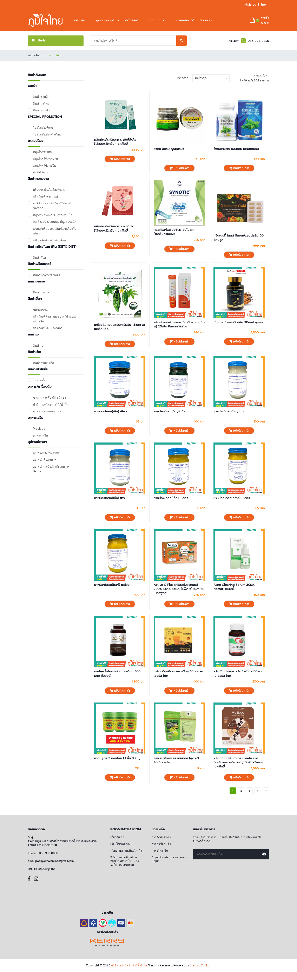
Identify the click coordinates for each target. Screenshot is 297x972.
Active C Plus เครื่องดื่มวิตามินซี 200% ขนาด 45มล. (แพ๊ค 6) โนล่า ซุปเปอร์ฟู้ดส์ (179, 589)
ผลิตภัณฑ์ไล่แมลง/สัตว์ (47, 328)
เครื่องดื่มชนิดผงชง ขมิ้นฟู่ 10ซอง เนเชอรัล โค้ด (178, 673)
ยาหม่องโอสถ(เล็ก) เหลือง (171, 498)
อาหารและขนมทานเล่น (48, 411)
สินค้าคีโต (39, 257)
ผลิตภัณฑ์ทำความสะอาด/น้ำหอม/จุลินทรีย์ (55, 319)
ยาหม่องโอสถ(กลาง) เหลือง (231, 498)
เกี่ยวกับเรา (157, 20)
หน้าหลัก (79, 20)
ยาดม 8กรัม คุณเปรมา (169, 149)
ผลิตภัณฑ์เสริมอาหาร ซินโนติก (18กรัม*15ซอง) (174, 232)
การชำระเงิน (160, 850)
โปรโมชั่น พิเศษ (43, 127)
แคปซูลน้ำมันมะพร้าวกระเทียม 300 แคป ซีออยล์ (117, 673)
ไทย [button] (265, 4)
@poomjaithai (47, 869)
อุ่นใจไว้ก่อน (40, 172)
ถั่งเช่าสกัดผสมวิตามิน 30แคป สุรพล (238, 322)
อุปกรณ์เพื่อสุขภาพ (44, 459)
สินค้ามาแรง (36, 282)
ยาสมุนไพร (35, 141)
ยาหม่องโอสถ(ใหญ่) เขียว (170, 411)
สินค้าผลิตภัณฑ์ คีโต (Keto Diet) (52, 247)
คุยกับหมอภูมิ (105, 20)
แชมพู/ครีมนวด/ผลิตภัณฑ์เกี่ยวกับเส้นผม (54, 231)
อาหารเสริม (35, 418)
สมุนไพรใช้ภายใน (44, 165)
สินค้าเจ (33, 335)
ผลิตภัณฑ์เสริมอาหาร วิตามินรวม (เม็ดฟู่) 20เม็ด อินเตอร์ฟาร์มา (179, 324)
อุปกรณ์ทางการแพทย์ (46, 453)
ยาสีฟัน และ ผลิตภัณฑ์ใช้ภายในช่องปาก (53, 206)
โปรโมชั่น (39, 380)
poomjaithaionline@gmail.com (54, 861)
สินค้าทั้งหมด (37, 75)
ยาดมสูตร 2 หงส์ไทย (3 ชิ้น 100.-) (117, 758)
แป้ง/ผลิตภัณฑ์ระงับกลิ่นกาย (51, 240)
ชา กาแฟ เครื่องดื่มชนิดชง (49, 397)
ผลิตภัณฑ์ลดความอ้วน (47, 196)
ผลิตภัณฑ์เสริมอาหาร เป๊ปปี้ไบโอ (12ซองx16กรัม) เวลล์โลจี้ (115, 142)
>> (266, 790)
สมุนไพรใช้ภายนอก (45, 159)
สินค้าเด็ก (34, 352)
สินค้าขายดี (40, 97)
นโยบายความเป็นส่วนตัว (126, 850)
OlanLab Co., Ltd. (200, 965)
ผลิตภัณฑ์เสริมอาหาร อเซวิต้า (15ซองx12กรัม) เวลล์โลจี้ (113, 228)
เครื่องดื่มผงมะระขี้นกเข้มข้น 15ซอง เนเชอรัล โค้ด (119, 327)
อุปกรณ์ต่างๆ (37, 442)
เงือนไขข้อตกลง (120, 844)
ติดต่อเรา (206, 20)
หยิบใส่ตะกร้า (120, 159)
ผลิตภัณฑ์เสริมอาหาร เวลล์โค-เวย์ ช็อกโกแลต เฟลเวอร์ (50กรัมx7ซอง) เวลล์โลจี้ (238, 762)
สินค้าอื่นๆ (35, 299)
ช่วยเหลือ (182, 20)
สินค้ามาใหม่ (41, 103)
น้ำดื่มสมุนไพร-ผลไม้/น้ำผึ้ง (50, 404)
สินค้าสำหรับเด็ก (43, 363)
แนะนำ (32, 86)
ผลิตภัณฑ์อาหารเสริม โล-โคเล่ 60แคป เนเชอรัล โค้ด (238, 673)
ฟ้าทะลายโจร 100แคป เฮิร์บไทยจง (236, 149)
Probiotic (39, 429)
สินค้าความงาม (38, 179)
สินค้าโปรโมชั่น (38, 369)
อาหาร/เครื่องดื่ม (40, 387)
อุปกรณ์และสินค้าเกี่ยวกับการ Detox (51, 469)
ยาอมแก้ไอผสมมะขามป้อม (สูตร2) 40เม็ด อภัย (176, 760)
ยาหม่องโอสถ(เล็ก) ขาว (109, 498)
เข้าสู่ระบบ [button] (250, 4)
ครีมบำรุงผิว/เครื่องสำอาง (49, 190)
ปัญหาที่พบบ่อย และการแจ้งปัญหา (169, 859)
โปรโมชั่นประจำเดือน (47, 134)
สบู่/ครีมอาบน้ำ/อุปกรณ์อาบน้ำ (52, 215)
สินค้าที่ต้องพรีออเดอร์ (46, 275)
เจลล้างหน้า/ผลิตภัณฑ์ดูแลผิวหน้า (54, 222)
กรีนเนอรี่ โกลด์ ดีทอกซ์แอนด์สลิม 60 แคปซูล (238, 237)
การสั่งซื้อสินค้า (161, 844)
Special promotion (45, 117)
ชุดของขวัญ (40, 310)
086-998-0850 (48, 853)
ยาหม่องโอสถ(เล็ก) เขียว (110, 411)
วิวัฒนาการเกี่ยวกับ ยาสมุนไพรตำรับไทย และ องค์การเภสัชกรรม (124, 861)
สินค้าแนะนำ (41, 110)
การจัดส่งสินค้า (161, 837)
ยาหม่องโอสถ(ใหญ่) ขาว (229, 411)
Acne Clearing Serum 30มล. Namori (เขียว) (234, 587)
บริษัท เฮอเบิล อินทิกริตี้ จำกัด (129, 965)
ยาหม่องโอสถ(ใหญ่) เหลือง (112, 585)
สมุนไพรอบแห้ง (42, 152)
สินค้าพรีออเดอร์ (39, 264)
